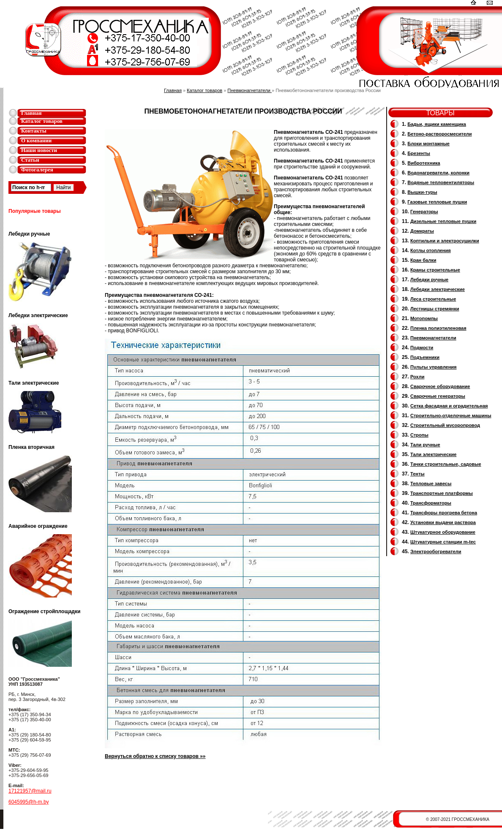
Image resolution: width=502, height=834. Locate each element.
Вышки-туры (422, 192)
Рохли (417, 376)
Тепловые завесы (430, 483)
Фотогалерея (37, 169)
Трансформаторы (430, 502)
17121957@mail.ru (30, 791)
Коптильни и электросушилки (444, 240)
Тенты (417, 473)
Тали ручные (425, 444)
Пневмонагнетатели (249, 90)
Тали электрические (433, 454)
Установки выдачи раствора (443, 522)
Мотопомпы (424, 318)
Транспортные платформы (441, 493)
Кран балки (423, 260)
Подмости (421, 347)
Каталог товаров (42, 121)
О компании (36, 140)
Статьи (30, 160)
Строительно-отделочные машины (450, 415)
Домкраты (422, 231)
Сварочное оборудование (440, 386)
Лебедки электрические (437, 289)
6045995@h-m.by (28, 802)
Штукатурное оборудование (442, 532)
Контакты (33, 131)
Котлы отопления (430, 250)
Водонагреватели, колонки (438, 172)
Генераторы (424, 211)
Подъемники (424, 357)
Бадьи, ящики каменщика (436, 124)
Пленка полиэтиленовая (438, 328)
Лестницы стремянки (434, 308)
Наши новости (39, 150)
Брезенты (418, 153)
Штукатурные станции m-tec (443, 541)
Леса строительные (433, 299)
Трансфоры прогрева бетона (443, 512)
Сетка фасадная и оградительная (449, 405)
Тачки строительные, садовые (445, 464)
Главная (31, 113)
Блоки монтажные (428, 143)
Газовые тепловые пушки (437, 201)
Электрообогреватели (435, 551)
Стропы (419, 434)
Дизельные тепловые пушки (443, 221)
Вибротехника (423, 163)
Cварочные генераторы (437, 396)
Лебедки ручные (429, 279)
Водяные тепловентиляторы (440, 182)
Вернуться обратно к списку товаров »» (155, 756)
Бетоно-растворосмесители (439, 133)
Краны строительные (435, 269)
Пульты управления (433, 366)
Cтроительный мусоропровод (445, 425)
